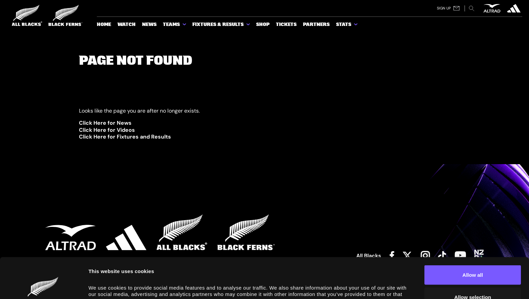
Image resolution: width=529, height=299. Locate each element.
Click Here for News (105, 122)
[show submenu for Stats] (356, 25)
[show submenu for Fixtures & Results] (249, 25)
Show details (381, 284)
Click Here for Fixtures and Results (125, 136)
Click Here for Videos (107, 129)
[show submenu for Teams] (185, 25)
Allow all (473, 237)
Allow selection (472, 259)
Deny (473, 281)
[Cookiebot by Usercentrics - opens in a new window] (43, 286)
